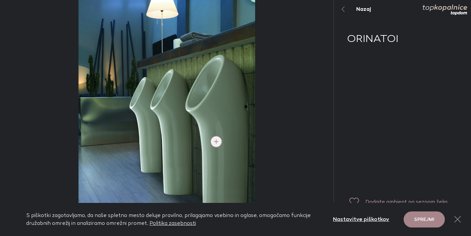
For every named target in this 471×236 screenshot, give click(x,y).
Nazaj (352, 9)
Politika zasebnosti (172, 223)
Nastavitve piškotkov (361, 219)
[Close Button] (457, 219)
